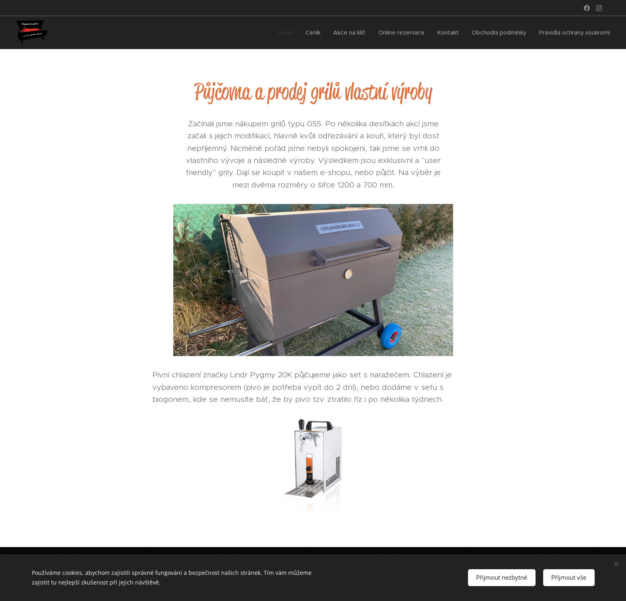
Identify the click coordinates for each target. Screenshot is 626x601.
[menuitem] (287, 33)
